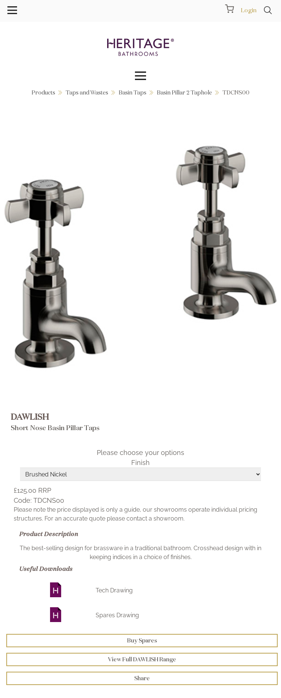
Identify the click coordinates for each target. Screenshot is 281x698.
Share (142, 678)
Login (249, 10)
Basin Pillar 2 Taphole (184, 92)
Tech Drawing (114, 590)
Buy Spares (142, 640)
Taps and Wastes (87, 92)
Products (43, 92)
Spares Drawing (117, 615)
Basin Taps (132, 92)
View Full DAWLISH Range (142, 659)
